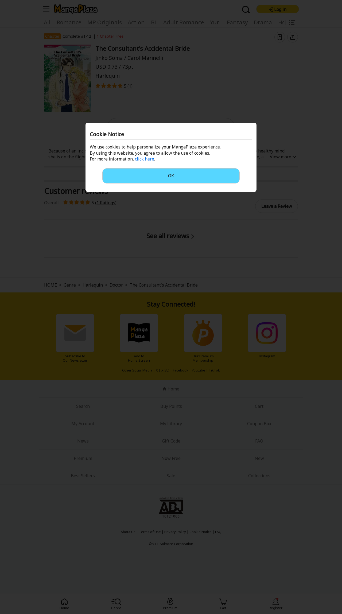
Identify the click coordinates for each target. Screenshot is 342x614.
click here (144, 159)
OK (171, 176)
